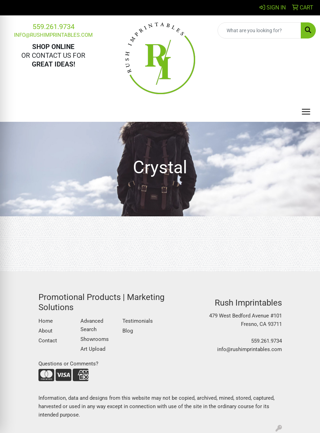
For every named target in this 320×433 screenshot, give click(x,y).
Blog (127, 331)
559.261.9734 (53, 26)
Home (45, 321)
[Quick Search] (259, 30)
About (45, 331)
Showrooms (94, 339)
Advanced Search (91, 325)
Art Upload (92, 349)
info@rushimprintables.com (53, 35)
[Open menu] (306, 112)
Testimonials (137, 321)
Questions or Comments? (68, 364)
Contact (47, 340)
